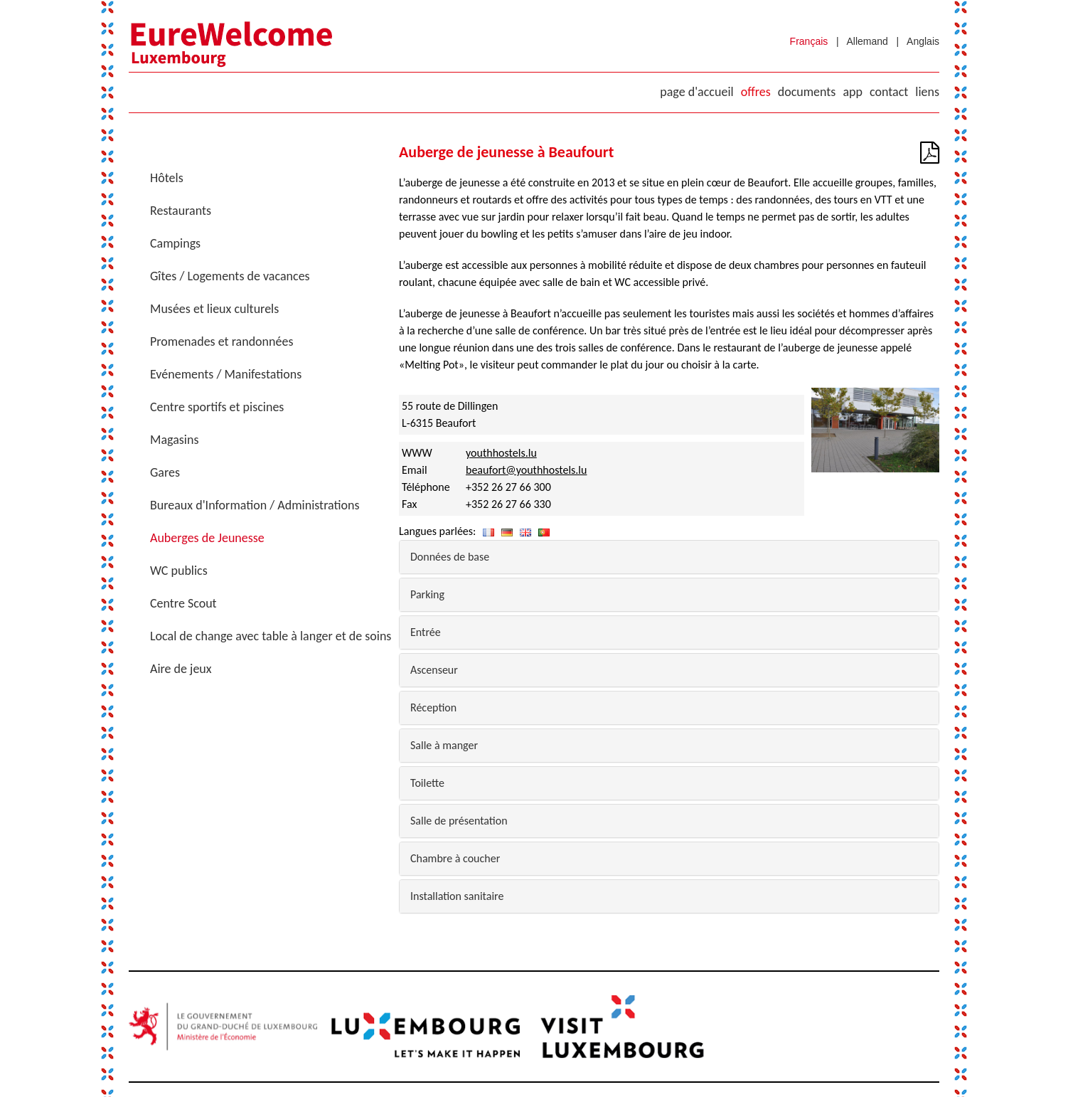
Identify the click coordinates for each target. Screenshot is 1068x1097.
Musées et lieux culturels (214, 309)
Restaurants (180, 210)
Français (809, 41)
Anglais (923, 41)
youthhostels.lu (501, 453)
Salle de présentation (459, 820)
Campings (175, 243)
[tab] (669, 557)
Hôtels (166, 178)
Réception (433, 707)
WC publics (179, 570)
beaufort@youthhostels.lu (526, 470)
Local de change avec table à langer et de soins (270, 636)
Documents (807, 92)
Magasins (174, 439)
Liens (927, 92)
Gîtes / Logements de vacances (230, 276)
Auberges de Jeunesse (207, 538)
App (853, 92)
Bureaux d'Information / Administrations (255, 505)
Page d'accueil (696, 92)
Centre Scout (183, 603)
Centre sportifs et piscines (217, 407)
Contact (889, 92)
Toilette (427, 783)
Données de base (449, 556)
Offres (756, 92)
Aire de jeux (181, 669)
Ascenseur (434, 670)
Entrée (425, 632)
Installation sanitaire (456, 896)
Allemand (867, 41)
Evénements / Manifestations (225, 374)
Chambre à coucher (455, 858)
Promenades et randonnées (221, 341)
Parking (427, 594)
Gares (165, 472)
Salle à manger (444, 745)
